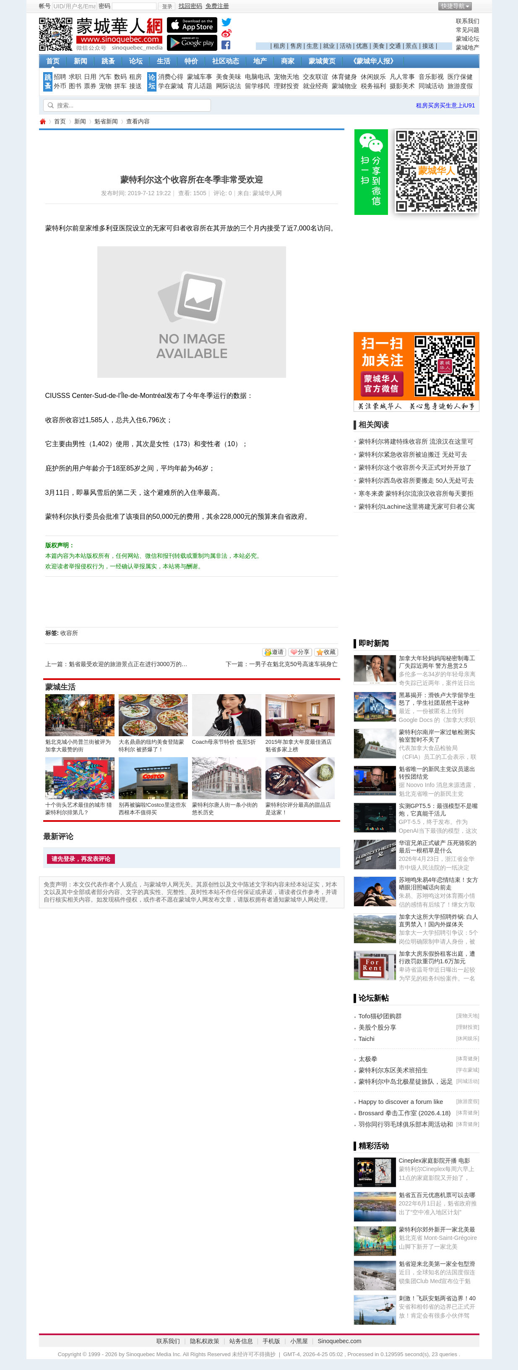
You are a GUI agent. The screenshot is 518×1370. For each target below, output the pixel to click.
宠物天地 (286, 76)
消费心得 (170, 76)
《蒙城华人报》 (373, 61)
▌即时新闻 (371, 643)
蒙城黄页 (322, 61)
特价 (191, 61)
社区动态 (225, 61)
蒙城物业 (344, 86)
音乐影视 (431, 76)
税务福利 (373, 86)
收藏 (330, 651)
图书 (75, 86)
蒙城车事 (199, 76)
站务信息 (241, 1341)
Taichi (367, 1038)
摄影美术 (402, 86)
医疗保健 (460, 76)
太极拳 (368, 1058)
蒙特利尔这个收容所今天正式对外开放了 (415, 467)
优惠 (362, 45)
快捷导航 (453, 6)
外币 (60, 86)
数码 (120, 76)
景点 (411, 45)
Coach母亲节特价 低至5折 (224, 742)
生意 (312, 45)
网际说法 (228, 86)
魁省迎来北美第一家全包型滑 (437, 1263)
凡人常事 (402, 76)
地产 (260, 61)
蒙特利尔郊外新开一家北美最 (437, 1229)
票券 (90, 86)
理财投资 (286, 86)
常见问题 (467, 29)
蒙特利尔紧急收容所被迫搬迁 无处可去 (413, 454)
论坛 (136, 61)
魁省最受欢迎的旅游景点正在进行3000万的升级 (131, 664)
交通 (395, 45)
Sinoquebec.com (339, 1341)
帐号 (45, 6)
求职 (75, 76)
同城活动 (431, 86)
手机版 (271, 1341)
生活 (163, 61)
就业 (329, 45)
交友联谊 (315, 76)
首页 (53, 61)
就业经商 (315, 86)
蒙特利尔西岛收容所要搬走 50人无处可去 (416, 480)
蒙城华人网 (42, 121)
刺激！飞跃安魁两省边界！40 (437, 1298)
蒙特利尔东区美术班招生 (393, 1070)
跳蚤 (108, 61)
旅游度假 (460, 86)
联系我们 (467, 21)
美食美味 (228, 76)
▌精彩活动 (371, 1146)
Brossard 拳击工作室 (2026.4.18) (405, 1112)
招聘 (60, 76)
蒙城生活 (60, 687)
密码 (104, 6)
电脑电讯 (257, 76)
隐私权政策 (204, 1341)
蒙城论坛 (467, 38)
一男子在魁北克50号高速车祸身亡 (293, 664)
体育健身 (344, 76)
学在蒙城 (170, 86)
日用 (90, 76)
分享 (304, 651)
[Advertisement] (354, 29)
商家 (287, 61)
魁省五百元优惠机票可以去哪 (437, 1195)
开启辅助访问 (477, 6)
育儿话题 (199, 86)
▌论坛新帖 (371, 998)
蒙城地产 (467, 47)
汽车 (105, 76)
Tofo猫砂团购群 (380, 1016)
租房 (279, 45)
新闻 (80, 61)
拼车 (120, 86)
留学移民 (257, 86)
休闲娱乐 (373, 76)
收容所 (69, 633)
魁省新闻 (106, 121)
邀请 (278, 651)
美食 (379, 45)
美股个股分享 (377, 1027)
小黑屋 (299, 1341)
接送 (428, 45)
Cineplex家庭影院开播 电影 (434, 1160)
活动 (345, 45)
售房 (296, 45)
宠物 (105, 86)
